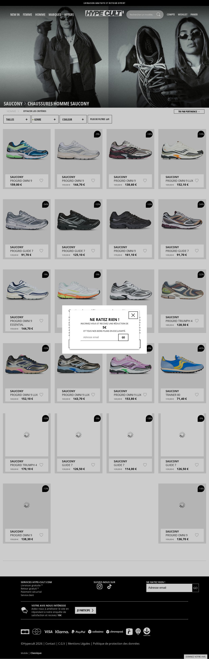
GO (123, 337)
